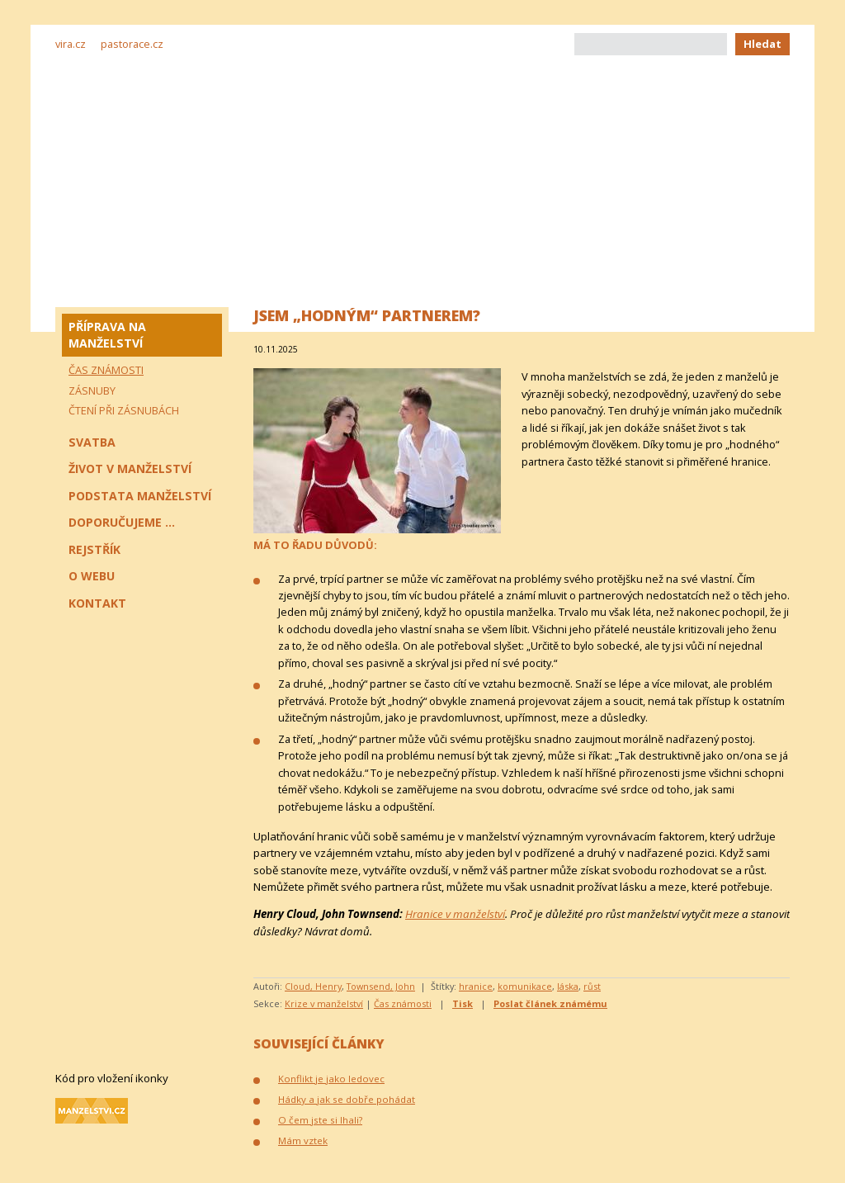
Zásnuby (92, 390)
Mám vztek (303, 1140)
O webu (91, 576)
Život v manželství (129, 468)
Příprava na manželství (107, 335)
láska (567, 986)
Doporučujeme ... (121, 522)
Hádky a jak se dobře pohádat (346, 1099)
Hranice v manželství (455, 913)
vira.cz (70, 43)
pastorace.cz (132, 43)
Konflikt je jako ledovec (331, 1078)
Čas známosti (403, 1003)
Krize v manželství (324, 1003)
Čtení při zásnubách (123, 410)
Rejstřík (94, 549)
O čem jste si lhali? (320, 1120)
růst (592, 986)
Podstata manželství (139, 496)
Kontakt (97, 603)
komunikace (525, 986)
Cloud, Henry (313, 986)
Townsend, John (381, 986)
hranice (476, 986)
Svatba (92, 442)
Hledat (762, 43)
